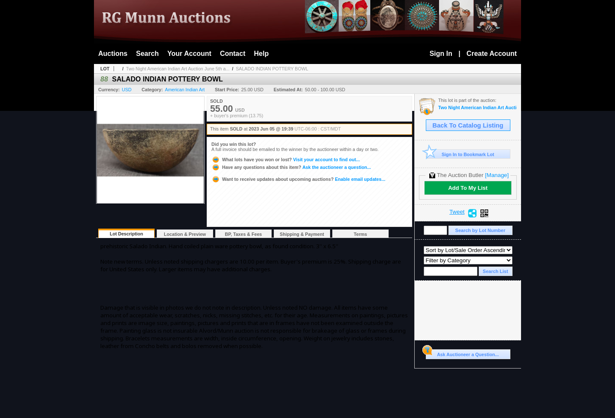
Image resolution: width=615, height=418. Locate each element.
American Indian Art (185, 89)
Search (147, 53)
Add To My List (467, 188)
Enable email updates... (298, 179)
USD (127, 89)
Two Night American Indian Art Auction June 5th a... (177, 68)
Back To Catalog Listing (468, 125)
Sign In (441, 53)
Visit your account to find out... (285, 159)
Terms (360, 234)
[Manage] (496, 175)
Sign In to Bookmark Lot (460, 154)
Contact (233, 53)
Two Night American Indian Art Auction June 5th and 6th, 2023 (477, 107)
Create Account (491, 53)
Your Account (189, 53)
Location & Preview (185, 234)
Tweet (457, 212)
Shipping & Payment (302, 234)
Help (261, 53)
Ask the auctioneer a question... (291, 167)
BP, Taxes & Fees (243, 234)
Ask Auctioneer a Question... (462, 353)
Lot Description (126, 233)
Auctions (112, 53)
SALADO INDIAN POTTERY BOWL (272, 68)
